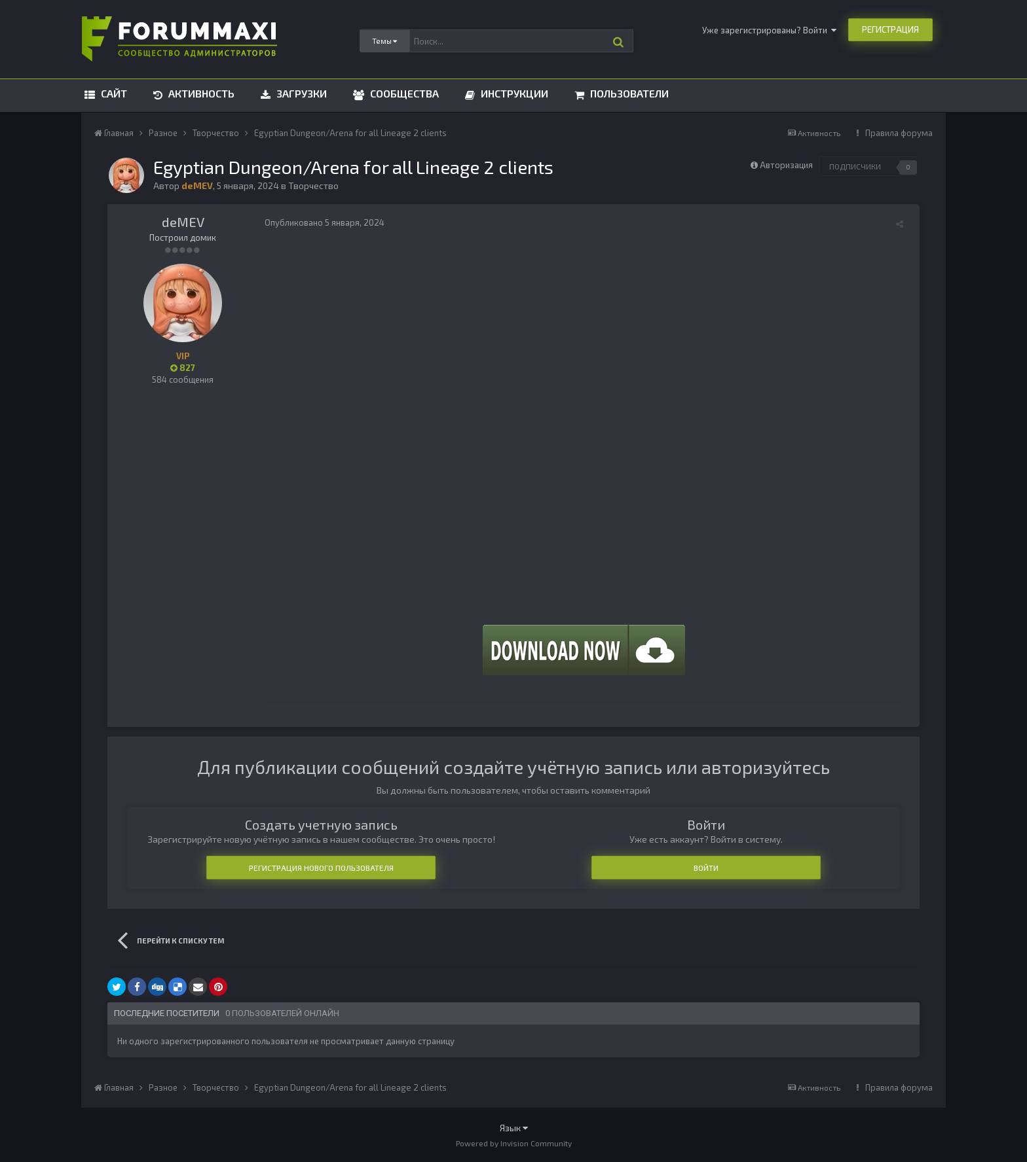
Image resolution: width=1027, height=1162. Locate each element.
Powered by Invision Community (514, 1143)
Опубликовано (324, 222)
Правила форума (899, 133)
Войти (706, 867)
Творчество (313, 185)
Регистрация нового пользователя (321, 867)
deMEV (183, 222)
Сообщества (403, 93)
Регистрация (890, 29)
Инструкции (513, 93)
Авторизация (786, 165)
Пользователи (628, 93)
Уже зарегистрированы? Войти (769, 30)
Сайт (112, 93)
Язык (514, 1127)
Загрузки (300, 93)
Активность (200, 93)
